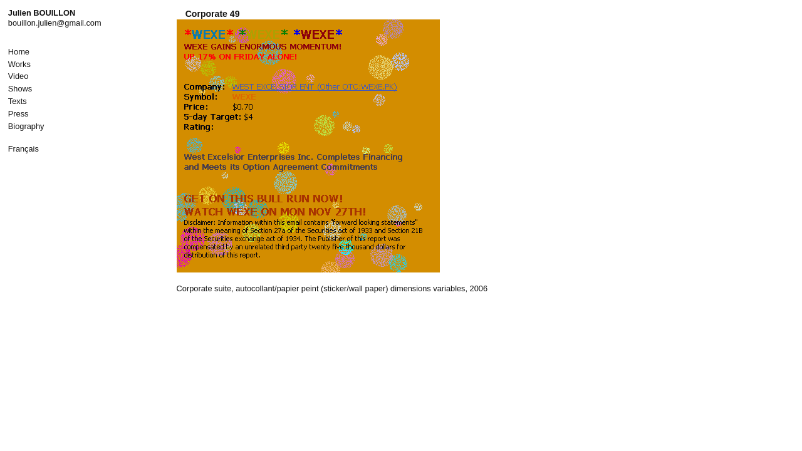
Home (18, 51)
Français (23, 148)
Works (19, 64)
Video (18, 76)
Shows (20, 88)
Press (18, 113)
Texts (17, 101)
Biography (26, 126)
